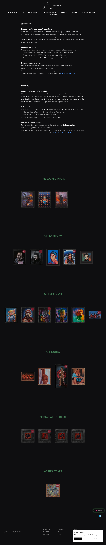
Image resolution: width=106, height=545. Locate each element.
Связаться (61, 529)
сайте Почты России (68, 73)
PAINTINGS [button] (12, 13)
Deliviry (75, 529)
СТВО (49, 529)
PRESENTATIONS (88, 13)
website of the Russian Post (61, 133)
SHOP (74, 13)
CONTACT (54, 15)
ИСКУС (45, 529)
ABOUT (64, 13)
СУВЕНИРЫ (46, 532)
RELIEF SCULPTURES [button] (31, 13)
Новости (60, 534)
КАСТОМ (46, 534)
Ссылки (60, 532)
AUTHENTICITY (50, 13)
